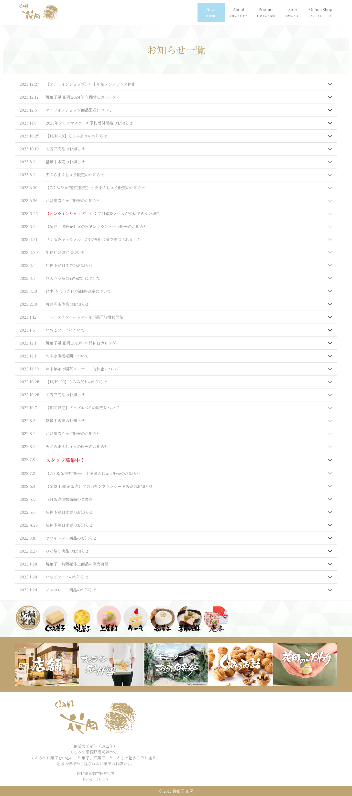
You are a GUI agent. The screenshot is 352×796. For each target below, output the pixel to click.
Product (266, 12)
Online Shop (320, 12)
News (211, 12)
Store (293, 12)
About (238, 12)
